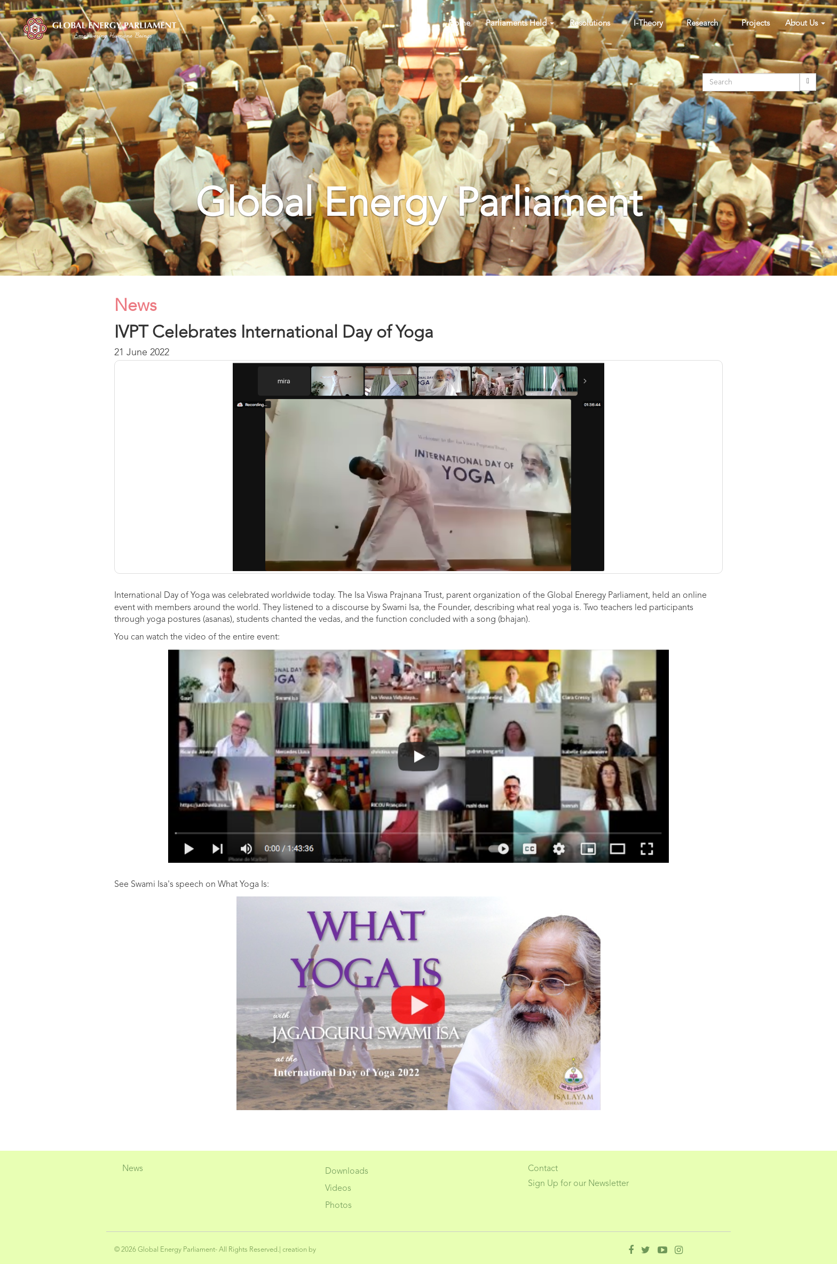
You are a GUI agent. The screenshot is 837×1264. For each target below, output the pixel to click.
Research (702, 24)
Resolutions (590, 24)
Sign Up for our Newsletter (578, 1184)
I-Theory (648, 24)
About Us (805, 24)
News (132, 1169)
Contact (543, 1169)
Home (459, 24)
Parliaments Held (520, 24)
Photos (338, 1205)
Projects (755, 24)
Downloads (346, 1171)
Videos (338, 1188)
